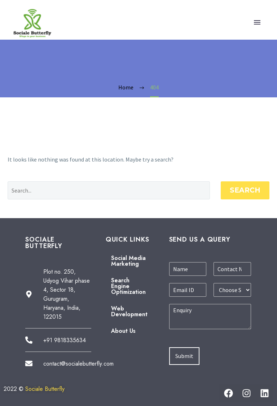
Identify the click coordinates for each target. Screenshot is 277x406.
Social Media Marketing (128, 261)
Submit (184, 355)
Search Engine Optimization (128, 286)
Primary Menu (257, 22)
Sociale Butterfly (45, 389)
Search (245, 190)
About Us (123, 331)
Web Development (129, 311)
